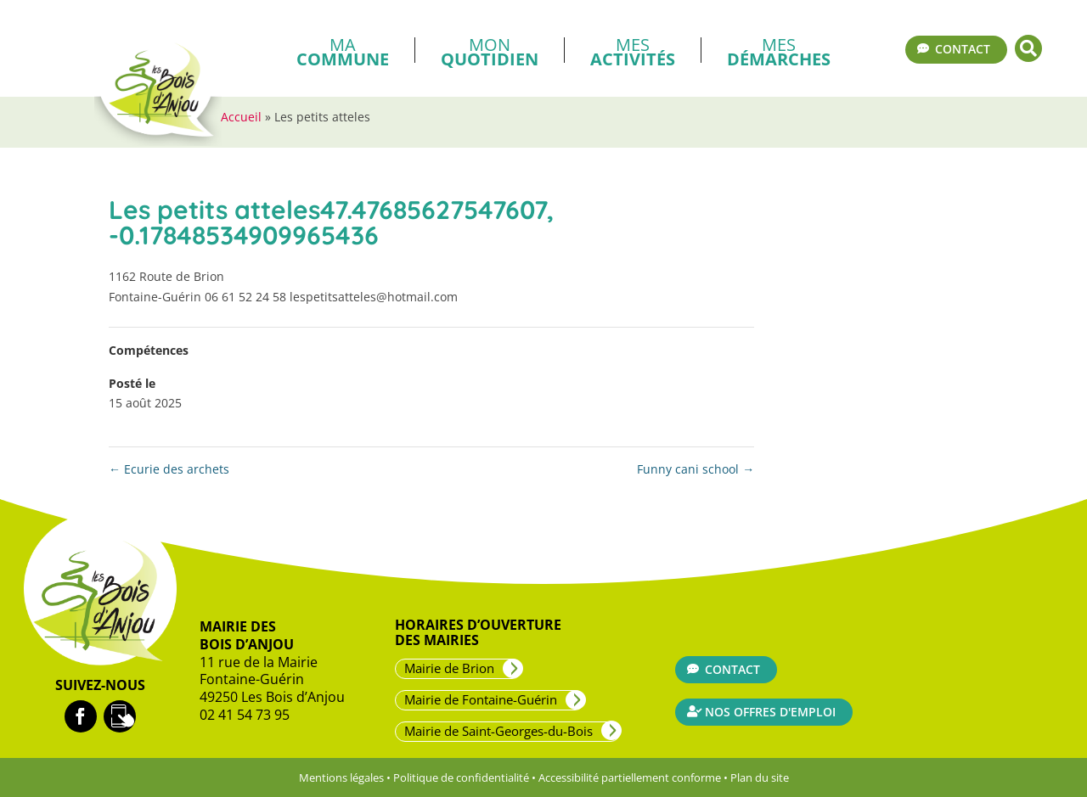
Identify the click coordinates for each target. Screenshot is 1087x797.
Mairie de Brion (449, 667)
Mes (632, 50)
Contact (962, 49)
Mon (489, 50)
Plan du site (759, 777)
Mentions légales (341, 777)
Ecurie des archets (169, 469)
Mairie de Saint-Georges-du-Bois (498, 730)
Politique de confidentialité (461, 777)
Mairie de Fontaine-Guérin (480, 699)
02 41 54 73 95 (245, 714)
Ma (342, 50)
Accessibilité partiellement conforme (629, 777)
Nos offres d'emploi (770, 712)
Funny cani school (695, 469)
